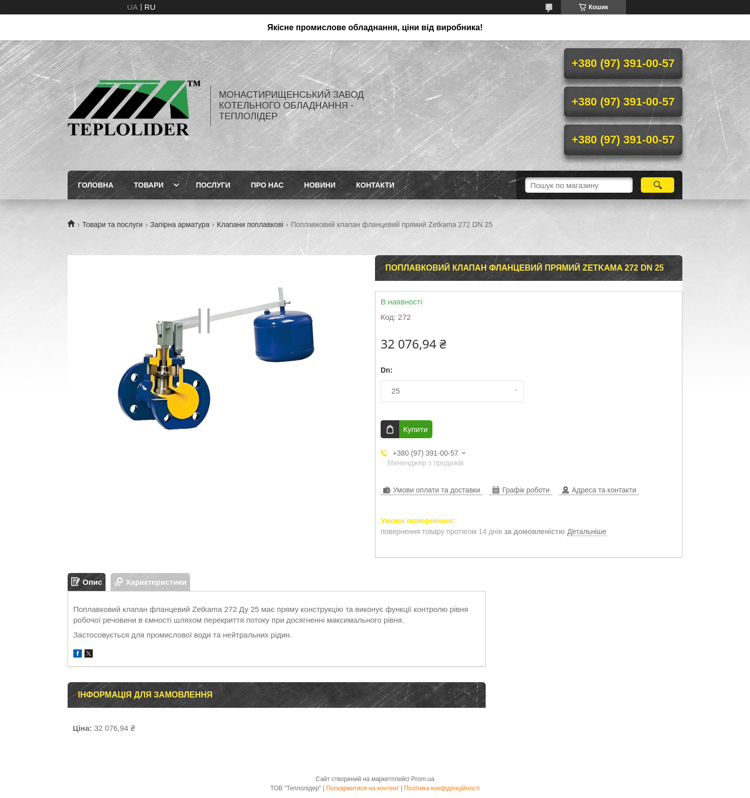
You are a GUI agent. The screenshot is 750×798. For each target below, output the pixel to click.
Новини (320, 185)
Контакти (375, 185)
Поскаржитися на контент (362, 788)
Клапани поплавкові (250, 224)
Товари (148, 185)
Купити (415, 429)
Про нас (267, 185)
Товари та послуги (112, 224)
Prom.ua (422, 779)
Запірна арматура (180, 224)
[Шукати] (657, 185)
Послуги (213, 185)
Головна (95, 185)
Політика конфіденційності (442, 788)
